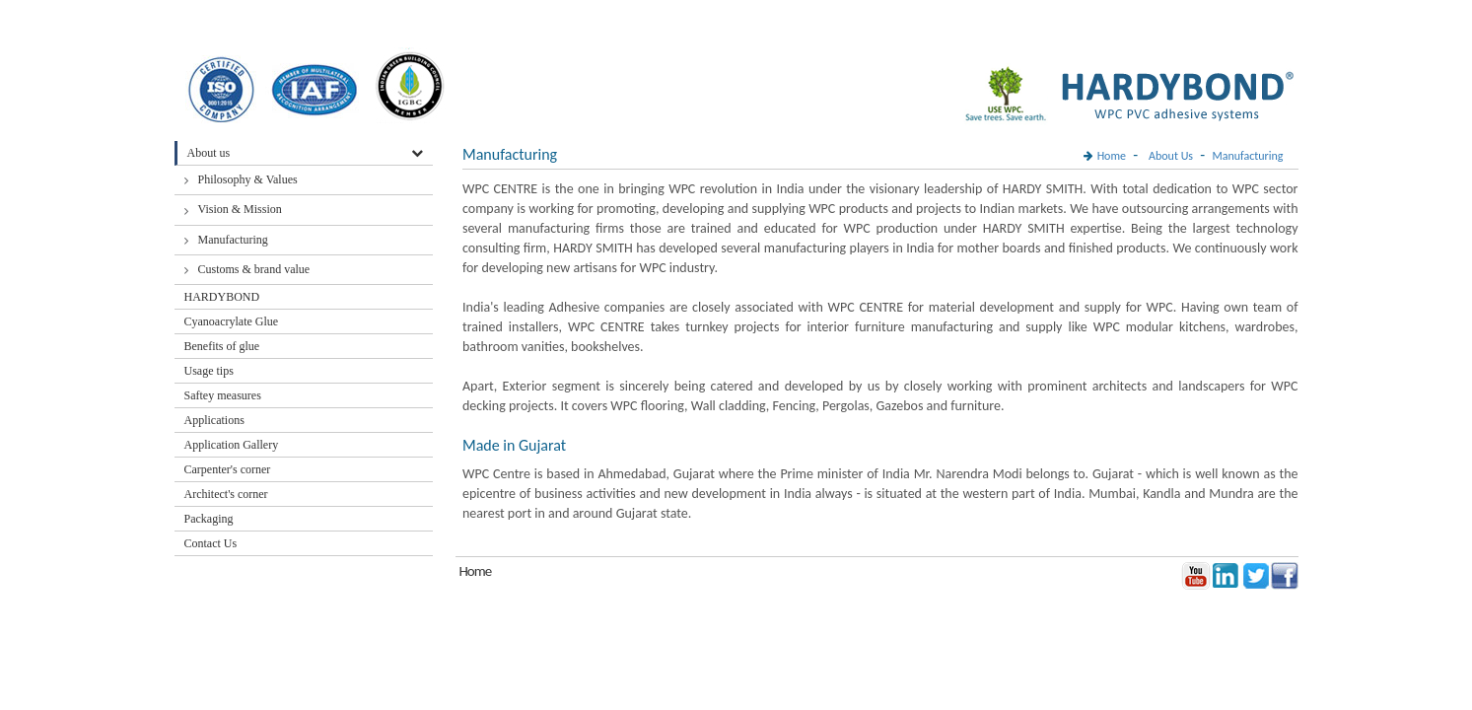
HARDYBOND (222, 297)
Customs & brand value (254, 269)
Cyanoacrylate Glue (231, 321)
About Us (1171, 156)
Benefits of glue (222, 346)
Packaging (209, 519)
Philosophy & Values (248, 179)
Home (1111, 156)
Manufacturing (233, 240)
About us (209, 153)
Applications (214, 420)
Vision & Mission (240, 209)
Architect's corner (226, 494)
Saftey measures (222, 395)
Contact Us (211, 543)
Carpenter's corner (227, 469)
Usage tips (209, 371)
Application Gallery (231, 445)
